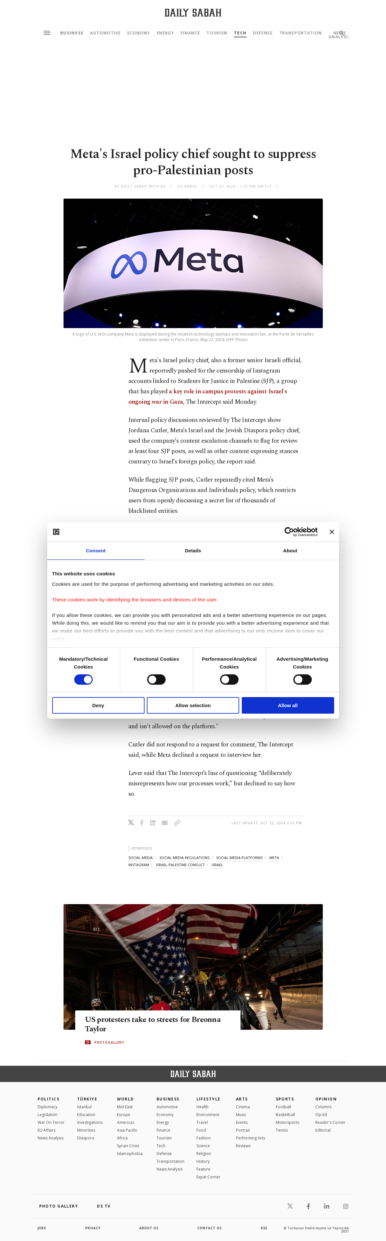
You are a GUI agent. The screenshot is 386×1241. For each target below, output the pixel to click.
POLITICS (49, 1099)
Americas (125, 1122)
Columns (323, 1107)
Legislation (47, 1114)
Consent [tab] (96, 550)
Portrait (243, 1130)
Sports (285, 1099)
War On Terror (51, 1122)
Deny (98, 705)
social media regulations (184, 857)
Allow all (288, 705)
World (125, 1099)
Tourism (217, 33)
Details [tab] (193, 550)
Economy (138, 33)
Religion (203, 1153)
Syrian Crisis (128, 1146)
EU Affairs (46, 1130)
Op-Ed (321, 1114)
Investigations (89, 1122)
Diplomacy (47, 1107)
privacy (93, 1228)
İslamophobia (130, 1153)
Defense (263, 33)
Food (201, 1130)
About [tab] (290, 550)
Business (72, 33)
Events (242, 1122)
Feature (203, 1169)
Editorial (323, 1130)
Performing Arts (250, 1138)
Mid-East (125, 1107)
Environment (207, 1114)
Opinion (326, 1099)
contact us (210, 1228)
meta (274, 857)
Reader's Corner (330, 1122)
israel (217, 864)
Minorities (86, 1130)
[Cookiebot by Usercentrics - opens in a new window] (289, 532)
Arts (242, 1099)
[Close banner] (332, 532)
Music (241, 1114)
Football (283, 1107)
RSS (264, 1228)
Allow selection (193, 705)
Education (86, 1114)
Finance (190, 33)
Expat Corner (208, 1177)
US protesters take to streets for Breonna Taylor (156, 1025)
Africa (122, 1138)
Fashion (203, 1138)
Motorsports (287, 1122)
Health (202, 1107)
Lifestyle (208, 1099)
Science (203, 1146)
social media (140, 857)
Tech (240, 33)
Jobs (42, 1228)
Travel (202, 1122)
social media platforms (239, 857)
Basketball (285, 1114)
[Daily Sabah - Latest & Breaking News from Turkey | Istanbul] (193, 12)
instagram (138, 864)
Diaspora (85, 1138)
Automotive (105, 33)
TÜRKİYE (87, 1099)
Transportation (300, 33)
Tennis (282, 1130)
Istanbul (84, 1107)
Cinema (243, 1107)
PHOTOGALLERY (109, 1042)
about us (149, 1228)
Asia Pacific (127, 1130)
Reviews (243, 1146)
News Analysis (51, 1138)
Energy (165, 33)
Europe (123, 1114)
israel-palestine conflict (180, 864)
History (203, 1161)
